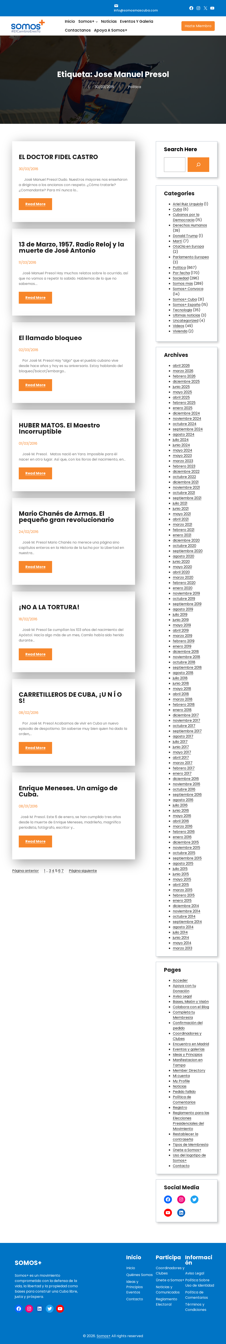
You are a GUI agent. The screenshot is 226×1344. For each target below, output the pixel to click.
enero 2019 (182, 646)
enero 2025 (182, 407)
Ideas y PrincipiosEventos (134, 1287)
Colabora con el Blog (191, 1006)
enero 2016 (182, 837)
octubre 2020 (184, 545)
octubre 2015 (184, 852)
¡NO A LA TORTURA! (49, 607)
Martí (177, 241)
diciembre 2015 (186, 842)
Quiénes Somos (139, 1274)
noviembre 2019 (186, 593)
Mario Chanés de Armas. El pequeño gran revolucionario (66, 517)
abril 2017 (181, 757)
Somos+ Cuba (185, 299)
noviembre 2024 (187, 418)
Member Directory (189, 1070)
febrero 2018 (184, 704)
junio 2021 (181, 508)
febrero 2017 (184, 768)
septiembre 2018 (187, 667)
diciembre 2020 (186, 540)
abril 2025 (181, 397)
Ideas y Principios (187, 1054)
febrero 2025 (184, 402)
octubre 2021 (184, 492)
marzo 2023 (183, 460)
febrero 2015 (184, 895)
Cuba (177, 209)
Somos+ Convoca (188, 288)
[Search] (198, 164)
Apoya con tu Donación (184, 988)
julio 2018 (180, 678)
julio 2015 (180, 868)
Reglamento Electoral (166, 1302)
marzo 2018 (182, 699)
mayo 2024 (182, 450)
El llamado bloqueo (50, 338)
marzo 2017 (182, 762)
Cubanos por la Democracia (186, 217)
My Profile (181, 1081)
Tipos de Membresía (190, 1144)
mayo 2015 (182, 879)
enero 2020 (182, 588)
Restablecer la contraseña (185, 1136)
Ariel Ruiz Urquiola (188, 204)
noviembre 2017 (186, 720)
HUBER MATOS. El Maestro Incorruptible (59, 428)
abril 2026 (181, 365)
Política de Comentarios (184, 1099)
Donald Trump (185, 235)
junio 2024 (181, 445)
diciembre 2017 (186, 715)
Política (134, 86)
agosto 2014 (183, 927)
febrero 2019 (183, 641)
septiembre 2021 (187, 498)
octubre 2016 (184, 789)
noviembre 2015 (186, 847)
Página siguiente (83, 870)
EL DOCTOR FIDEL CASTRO (58, 157)
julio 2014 (180, 932)
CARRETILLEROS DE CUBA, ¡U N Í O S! (70, 698)
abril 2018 (181, 693)
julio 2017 (180, 741)
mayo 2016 (182, 815)
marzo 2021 (182, 524)
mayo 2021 (182, 513)
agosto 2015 (183, 863)
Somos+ (28, 1263)
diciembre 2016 (186, 778)
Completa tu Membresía (184, 1015)
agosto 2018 (183, 672)
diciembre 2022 (186, 471)
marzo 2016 (182, 826)
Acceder (180, 980)
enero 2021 (182, 535)
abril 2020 (181, 572)
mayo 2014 (182, 942)
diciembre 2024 (186, 413)
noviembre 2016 (186, 784)
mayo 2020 (182, 566)
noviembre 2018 (186, 656)
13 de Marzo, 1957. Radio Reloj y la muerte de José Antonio (71, 247)
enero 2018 (182, 709)
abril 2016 (181, 821)
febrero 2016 (184, 831)
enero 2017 (182, 773)
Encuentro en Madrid (191, 1044)
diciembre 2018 (186, 651)
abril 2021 (181, 519)
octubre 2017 (184, 725)
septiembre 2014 (187, 921)
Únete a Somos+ (187, 1149)
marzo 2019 (182, 635)
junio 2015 (181, 874)
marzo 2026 (183, 370)
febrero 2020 (184, 582)
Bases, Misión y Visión (191, 1001)
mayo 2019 (182, 625)
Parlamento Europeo (191, 257)
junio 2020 (181, 561)
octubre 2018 (184, 662)
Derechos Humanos (190, 225)
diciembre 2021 (186, 482)
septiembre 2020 (188, 550)
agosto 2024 (183, 434)
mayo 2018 (182, 688)
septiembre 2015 (187, 858)
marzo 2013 (182, 948)
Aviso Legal (182, 996)
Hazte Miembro (198, 25)
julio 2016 (180, 805)
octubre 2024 (184, 423)
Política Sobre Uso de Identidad (199, 1283)
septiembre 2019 (187, 603)
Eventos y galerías (189, 1049)
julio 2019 (180, 614)
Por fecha (181, 272)
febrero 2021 (183, 529)
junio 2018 (181, 683)
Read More (35, 204)
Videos (178, 325)
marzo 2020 (183, 577)
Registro (180, 1107)
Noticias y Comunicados (168, 1289)
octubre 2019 (184, 598)
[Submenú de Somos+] (97, 21)
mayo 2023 (182, 455)
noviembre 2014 (186, 911)
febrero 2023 (184, 466)
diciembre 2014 (186, 905)
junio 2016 (181, 810)
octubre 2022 (184, 476)
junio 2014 (181, 937)
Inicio (130, 1268)
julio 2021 (180, 503)
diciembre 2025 (186, 381)
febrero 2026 (184, 376)
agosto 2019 (183, 609)
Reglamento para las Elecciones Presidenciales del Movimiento (191, 1120)
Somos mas (183, 283)
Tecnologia (182, 309)
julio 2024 (181, 439)
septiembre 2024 (188, 429)
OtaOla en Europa (188, 246)
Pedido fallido (184, 1091)
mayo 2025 (182, 392)
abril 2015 (181, 884)
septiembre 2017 (187, 731)
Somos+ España (186, 304)
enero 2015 (182, 900)
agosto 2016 (183, 799)
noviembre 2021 (186, 487)
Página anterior (25, 870)
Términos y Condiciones (195, 1307)
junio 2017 (181, 746)
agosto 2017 (183, 736)
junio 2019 (181, 619)
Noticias (179, 1086)
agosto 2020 (183, 556)
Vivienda (180, 331)
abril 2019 (181, 630)
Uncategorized (185, 320)
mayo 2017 (182, 752)
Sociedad (181, 278)
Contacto (181, 1165)
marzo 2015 (182, 889)
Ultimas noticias (186, 315)
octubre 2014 (184, 916)
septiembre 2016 (187, 794)
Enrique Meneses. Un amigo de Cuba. (68, 791)
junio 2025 (181, 386)
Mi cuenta (181, 1075)
